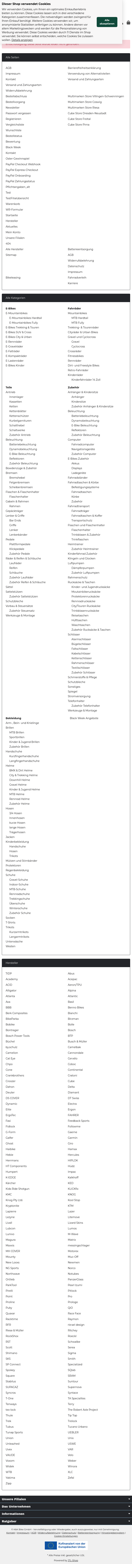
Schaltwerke (17, 430)
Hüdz (71, 1166)
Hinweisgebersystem (113, 1532)
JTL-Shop (73, 1560)
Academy (12, 979)
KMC (9, 1194)
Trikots (13, 856)
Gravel (75, 341)
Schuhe (10, 875)
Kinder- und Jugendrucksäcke (90, 587)
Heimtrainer (75, 544)
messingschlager (79, 1245)
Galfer (9, 1137)
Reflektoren (16, 458)
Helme (10, 765)
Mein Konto (13, 232)
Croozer (11, 1081)
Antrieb (10, 392)
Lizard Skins (75, 1222)
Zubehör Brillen (19, 746)
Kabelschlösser (80, 653)
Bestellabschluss (16, 96)
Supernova (75, 1387)
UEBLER (73, 1432)
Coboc (72, 1064)
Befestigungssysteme (85, 487)
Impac (72, 1171)
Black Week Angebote (83, 718)
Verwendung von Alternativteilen (89, 73)
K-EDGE (11, 1177)
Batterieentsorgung (80, 249)
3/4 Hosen (15, 813)
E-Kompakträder (16, 356)
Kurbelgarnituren (20, 420)
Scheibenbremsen (21, 487)
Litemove (74, 1217)
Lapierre (11, 1211)
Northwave (13, 1273)
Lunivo (10, 1234)
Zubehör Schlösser (83, 672)
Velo (70, 1455)
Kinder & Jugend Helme (24, 789)
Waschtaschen (80, 625)
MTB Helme (16, 794)
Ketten (13, 406)
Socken (10, 917)
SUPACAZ (12, 1387)
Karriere (73, 283)
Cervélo (72, 1058)
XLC (70, 1472)
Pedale (10, 539)
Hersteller (12, 221)
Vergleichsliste (15, 124)
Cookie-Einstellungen (66, 1536)
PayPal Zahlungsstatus (20, 181)
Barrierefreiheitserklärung (84, 68)
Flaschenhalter (18, 496)
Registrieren (13, 119)
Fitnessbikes (76, 356)
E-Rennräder (14, 341)
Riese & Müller (15, 1330)
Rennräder (74, 360)
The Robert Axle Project (83, 1409)
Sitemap (11, 255)
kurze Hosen (17, 822)
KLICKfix (73, 1188)
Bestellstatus (14, 136)
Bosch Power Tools (18, 1035)
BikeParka (12, 1018)
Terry (71, 1404)
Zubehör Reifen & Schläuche (27, 582)
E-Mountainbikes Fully (23, 322)
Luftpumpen (76, 563)
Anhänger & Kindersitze (83, 392)
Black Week (13, 147)
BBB (9, 1007)
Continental (75, 1069)
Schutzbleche (14, 601)
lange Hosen (17, 827)
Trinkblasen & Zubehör (85, 534)
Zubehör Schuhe (20, 913)
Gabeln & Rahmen (17, 501)
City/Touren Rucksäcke (85, 606)
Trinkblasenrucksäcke (85, 610)
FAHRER (73, 1115)
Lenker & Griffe (15, 515)
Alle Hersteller (14, 249)
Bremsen (11, 473)
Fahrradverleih (77, 277)
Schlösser (74, 634)
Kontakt (11, 79)
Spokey (10, 1370)
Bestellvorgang (15, 102)
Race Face (74, 1313)
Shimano (11, 1353)
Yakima (10, 1477)
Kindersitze (78, 401)
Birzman (73, 1018)
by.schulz (11, 1047)
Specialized (75, 1364)
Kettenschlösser (81, 658)
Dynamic (11, 1103)
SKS (8, 1358)
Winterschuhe (18, 908)
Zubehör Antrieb (20, 435)
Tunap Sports (14, 1432)
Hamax (72, 1149)
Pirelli (9, 1290)
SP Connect (13, 1364)
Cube (71, 1081)
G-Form (11, 1132)
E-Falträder (13, 351)
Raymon (73, 1319)
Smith (72, 1358)
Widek (10, 1466)
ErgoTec (11, 1115)
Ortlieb (10, 1279)
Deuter (10, 1092)
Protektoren (13, 865)
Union (10, 1438)
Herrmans (12, 1160)
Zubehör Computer (83, 454)
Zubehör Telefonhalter (85, 705)
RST (8, 1341)
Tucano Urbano (78, 1426)
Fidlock (10, 1126)
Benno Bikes (76, 1007)
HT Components (16, 1166)
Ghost (9, 1143)
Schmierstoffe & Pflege (82, 677)
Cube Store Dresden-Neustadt (87, 113)
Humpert (12, 1171)
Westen (10, 946)
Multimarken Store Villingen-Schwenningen (96, 96)
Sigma (72, 1353)
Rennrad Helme (19, 799)
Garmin (73, 1137)
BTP (70, 1035)
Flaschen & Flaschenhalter (22, 492)
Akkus (75, 463)
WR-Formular (14, 209)
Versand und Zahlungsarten (24, 85)
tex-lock (11, 1409)
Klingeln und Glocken (81, 558)
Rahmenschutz (77, 577)
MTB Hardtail (79, 318)
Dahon (10, 1086)
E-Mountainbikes (16, 313)
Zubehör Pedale (19, 553)
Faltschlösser (79, 648)
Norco (72, 1268)
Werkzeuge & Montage (20, 615)
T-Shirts (10, 922)
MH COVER (13, 1251)
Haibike (10, 1149)
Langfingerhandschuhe (24, 761)
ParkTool (11, 1285)
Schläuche (16, 572)
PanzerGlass (75, 1279)
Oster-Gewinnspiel (17, 158)
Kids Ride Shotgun (17, 1188)
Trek (8, 1421)
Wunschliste (13, 130)
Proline (10, 1302)
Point (9, 1296)
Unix (71, 1438)
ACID (9, 985)
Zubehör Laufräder (21, 577)
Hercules (73, 1154)
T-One (10, 1398)
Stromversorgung (79, 696)
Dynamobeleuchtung (23, 449)
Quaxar (10, 1313)
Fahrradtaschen (81, 492)
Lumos (72, 1228)
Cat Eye (10, 1058)
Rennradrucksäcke (83, 601)
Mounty (11, 1256)
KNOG (72, 1194)
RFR (8, 1324)
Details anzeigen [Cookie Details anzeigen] (58, 36)
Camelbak (74, 1047)
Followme (74, 1126)
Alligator (11, 990)
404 (8, 243)
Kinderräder (75, 375)
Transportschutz (81, 520)
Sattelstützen (14, 591)
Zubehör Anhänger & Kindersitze (92, 406)
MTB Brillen (16, 732)
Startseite (12, 215)
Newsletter (13, 107)
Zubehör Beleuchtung (23, 463)
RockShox (12, 1336)
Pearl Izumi (75, 1285)
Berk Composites (16, 1013)
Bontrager (12, 1030)
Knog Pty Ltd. (14, 1200)
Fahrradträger (80, 511)
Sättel (9, 587)
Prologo (73, 1302)
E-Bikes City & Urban (19, 337)
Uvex (9, 1449)
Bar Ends (15, 520)
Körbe (75, 496)
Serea (71, 1347)
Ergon (72, 1109)
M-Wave (73, 1234)
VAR (70, 1449)
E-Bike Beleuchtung (22, 454)
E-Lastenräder (15, 360)
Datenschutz (76, 266)
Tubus (10, 1426)
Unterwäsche (14, 941)
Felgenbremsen (19, 482)
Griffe (12, 525)
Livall (9, 1222)
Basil (71, 1001)
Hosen (10, 808)
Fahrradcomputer (82, 444)
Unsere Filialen (15, 238)
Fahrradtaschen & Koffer (86, 515)
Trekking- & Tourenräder (83, 327)
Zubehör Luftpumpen (85, 572)
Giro (70, 1143)
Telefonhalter (76, 701)
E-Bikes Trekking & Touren (22, 327)
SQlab (72, 1370)
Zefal (71, 1477)
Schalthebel (16, 425)
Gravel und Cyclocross (82, 337)
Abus (71, 973)
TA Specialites (76, 1398)
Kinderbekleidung (17, 841)
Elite (8, 1109)
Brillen (10, 727)
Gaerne (72, 1132)
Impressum (13, 73)
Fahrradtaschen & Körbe (83, 482)
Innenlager (16, 397)
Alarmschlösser (81, 639)
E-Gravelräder (14, 346)
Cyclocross (78, 346)
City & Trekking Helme (23, 775)
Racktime (12, 1319)
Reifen (13, 568)
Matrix (72, 1239)
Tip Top (72, 1415)
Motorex (73, 1251)
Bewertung (13, 141)
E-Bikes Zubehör (78, 458)
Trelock (72, 1421)
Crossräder (75, 351)
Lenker (13, 530)
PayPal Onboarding (18, 175)
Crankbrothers (15, 1075)
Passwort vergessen (18, 113)
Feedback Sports (78, 1120)
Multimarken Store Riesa (83, 107)
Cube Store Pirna (78, 124)
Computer (74, 439)
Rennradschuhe (19, 894)
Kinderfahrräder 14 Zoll (85, 379)
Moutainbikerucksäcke (86, 591)
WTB (9, 1472)
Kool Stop (74, 1200)
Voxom (10, 1460)
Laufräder (15, 563)
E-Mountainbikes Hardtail (25, 318)
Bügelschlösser (81, 644)
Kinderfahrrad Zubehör (82, 553)
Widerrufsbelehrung (19, 90)
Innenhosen (17, 818)
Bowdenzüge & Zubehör (21, 468)
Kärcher (11, 1183)
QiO (70, 1307)
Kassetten (15, 401)
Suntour (73, 1381)
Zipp (9, 1483)
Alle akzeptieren (116, 20)
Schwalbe (74, 1341)
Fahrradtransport (79, 506)
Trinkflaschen (80, 539)
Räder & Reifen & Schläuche (23, 558)
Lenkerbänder (18, 534)
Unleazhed (12, 1443)
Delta (71, 1086)
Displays (76, 468)
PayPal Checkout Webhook (23, 164)
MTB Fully (77, 322)
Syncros (11, 1392)
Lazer (71, 1211)
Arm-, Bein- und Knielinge (22, 723)
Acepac (72, 979)
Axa (8, 1001)
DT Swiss (73, 1098)
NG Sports (12, 1268)
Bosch (72, 1030)
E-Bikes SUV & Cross (18, 332)
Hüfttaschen (79, 620)
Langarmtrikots (19, 936)
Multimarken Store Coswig (85, 102)
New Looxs (12, 1262)
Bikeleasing (13, 277)
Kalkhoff (73, 1177)
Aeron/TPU (75, 985)
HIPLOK (73, 1160)
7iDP (9, 973)
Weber (72, 1460)
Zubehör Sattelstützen (23, 596)
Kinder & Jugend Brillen (24, 742)
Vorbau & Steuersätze (19, 606)
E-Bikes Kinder (15, 365)
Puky (9, 1307)
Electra (72, 1103)
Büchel (10, 1041)
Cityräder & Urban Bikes (83, 332)
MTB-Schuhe (17, 889)
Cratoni (72, 1075)
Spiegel (72, 691)
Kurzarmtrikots (19, 932)
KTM (70, 1205)
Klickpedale (16, 549)
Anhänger (77, 397)
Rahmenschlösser (82, 663)
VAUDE (10, 1455)
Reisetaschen (79, 615)
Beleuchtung (14, 439)
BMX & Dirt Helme (21, 770)
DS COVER (12, 1098)
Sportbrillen (16, 737)
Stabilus (11, 1381)
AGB (8, 68)
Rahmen (14, 506)
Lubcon (10, 1228)
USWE (72, 1443)
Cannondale (75, 1052)
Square (10, 1375)
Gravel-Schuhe (18, 879)
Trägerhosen (17, 832)
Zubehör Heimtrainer (85, 549)
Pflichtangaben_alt (18, 187)
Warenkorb (13, 204)
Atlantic (73, 996)
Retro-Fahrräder (78, 370)
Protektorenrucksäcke (85, 596)
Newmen (74, 1262)
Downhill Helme (19, 780)
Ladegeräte (78, 473)
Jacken (10, 837)
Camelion (12, 1052)
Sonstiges (74, 686)
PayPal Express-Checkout (22, 170)
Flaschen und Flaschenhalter (86, 525)
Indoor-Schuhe (18, 884)
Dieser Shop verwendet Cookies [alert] (26, 4)
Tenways (11, 1404)
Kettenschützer (19, 416)
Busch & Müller (77, 1041)
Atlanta (10, 996)
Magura (11, 1239)
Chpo (9, 1064)
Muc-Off (73, 1256)
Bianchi (73, 1013)
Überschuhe (17, 903)
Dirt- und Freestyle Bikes (83, 365)
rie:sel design (76, 1324)
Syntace (73, 1392)
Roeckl (72, 1336)
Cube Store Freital (79, 119)
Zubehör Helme (19, 803)
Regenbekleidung (17, 870)
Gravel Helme (18, 784)
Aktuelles (12, 226)
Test (8, 192)
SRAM (72, 1375)
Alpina (72, 990)
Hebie (9, 1154)
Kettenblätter (17, 411)
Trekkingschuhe (19, 898)
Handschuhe (14, 751)
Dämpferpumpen (82, 568)
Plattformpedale (19, 544)
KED (70, 1183)
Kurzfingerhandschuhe (24, 756)
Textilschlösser (80, 667)
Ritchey (72, 1330)
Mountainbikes (77, 313)
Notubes (73, 1273)
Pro (70, 1296)
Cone (9, 1069)
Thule (9, 1415)
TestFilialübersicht (17, 198)
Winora (72, 1466)
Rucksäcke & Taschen (81, 582)
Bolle (71, 1024)
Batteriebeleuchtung (22, 444)
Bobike (10, 1024)
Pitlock (72, 1290)
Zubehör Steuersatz (22, 610)
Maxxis (10, 1245)
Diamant (73, 1092)
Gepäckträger (14, 511)
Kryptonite (12, 1205)
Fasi (8, 1120)
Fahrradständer (78, 477)
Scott (9, 1347)
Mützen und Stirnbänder (21, 860)
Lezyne (10, 1217)
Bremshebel (17, 477)
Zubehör (76, 501)
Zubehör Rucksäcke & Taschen (90, 629)
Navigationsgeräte (83, 449)
